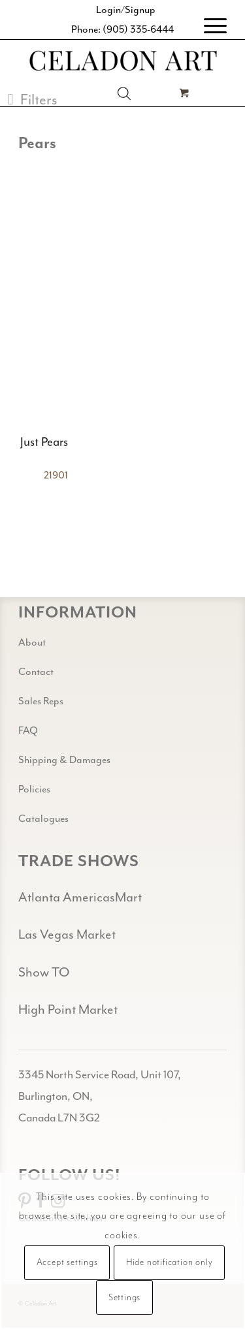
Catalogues (43, 818)
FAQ (28, 730)
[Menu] (209, 26)
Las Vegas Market (67, 934)
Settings (124, 1297)
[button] (32, 99)
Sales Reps (40, 701)
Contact (36, 671)
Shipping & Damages (64, 759)
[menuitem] (209, 26)
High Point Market (68, 1009)
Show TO (43, 972)
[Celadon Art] (122, 62)
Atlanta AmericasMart (80, 897)
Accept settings (67, 1262)
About (32, 642)
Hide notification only (169, 1262)
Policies (34, 789)
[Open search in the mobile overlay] (124, 93)
